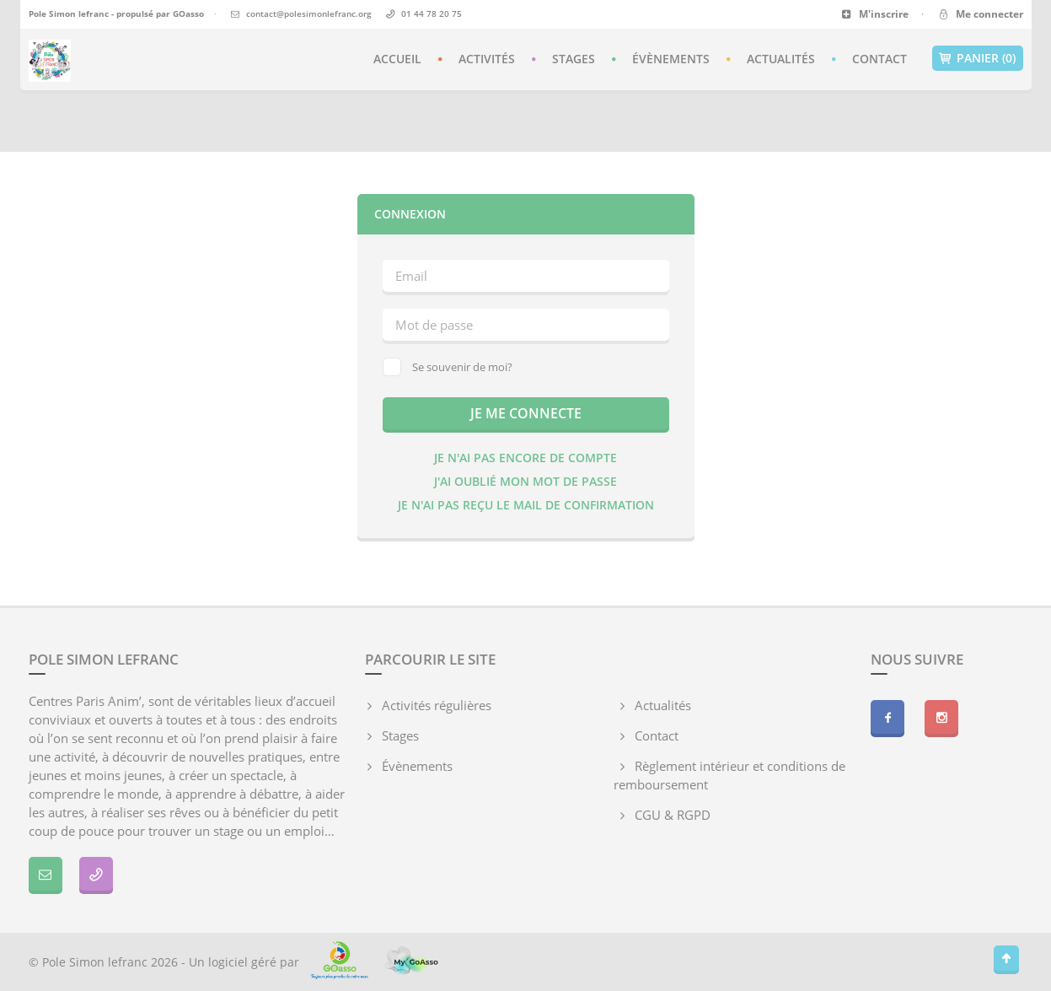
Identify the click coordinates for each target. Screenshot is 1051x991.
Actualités (781, 59)
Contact (879, 59)
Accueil (397, 59)
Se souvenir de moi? (447, 367)
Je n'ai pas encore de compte (525, 458)
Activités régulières (436, 705)
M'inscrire (875, 14)
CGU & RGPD (672, 814)
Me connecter (979, 14)
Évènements (671, 59)
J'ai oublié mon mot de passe (525, 481)
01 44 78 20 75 (431, 13)
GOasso (188, 13)
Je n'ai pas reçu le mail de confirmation (526, 505)
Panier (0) (977, 58)
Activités (486, 59)
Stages (573, 59)
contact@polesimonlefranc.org (309, 13)
